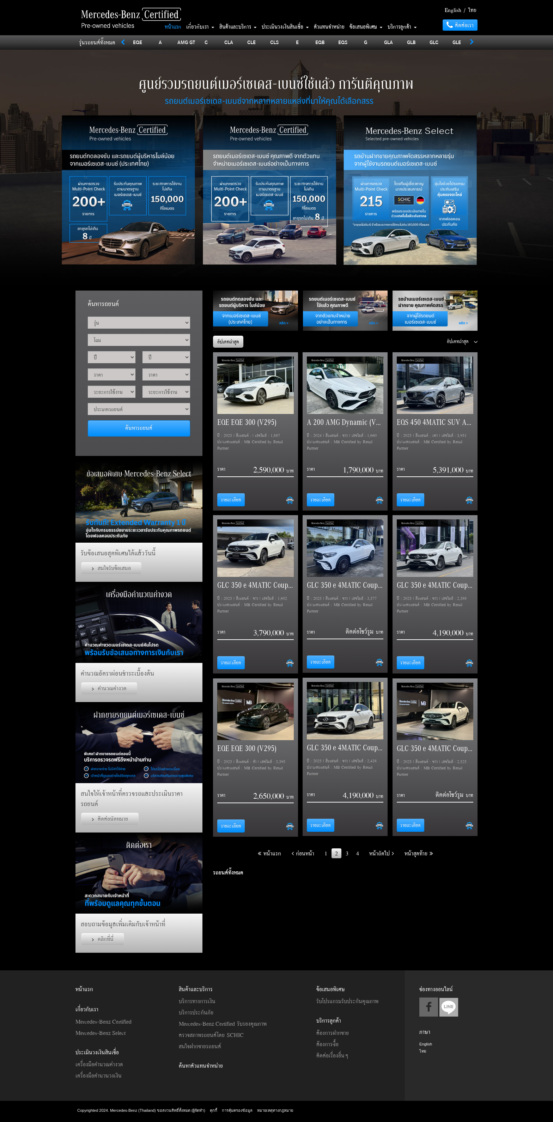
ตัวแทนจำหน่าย (329, 26)
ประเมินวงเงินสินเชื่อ (285, 26)
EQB (320, 42)
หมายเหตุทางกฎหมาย (275, 1110)
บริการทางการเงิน (197, 1001)
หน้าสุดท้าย (419, 853)
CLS (274, 42)
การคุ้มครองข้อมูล (237, 1110)
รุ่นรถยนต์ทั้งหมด (97, 42)
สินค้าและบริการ (238, 26)
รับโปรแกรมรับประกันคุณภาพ (347, 1001)
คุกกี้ (213, 1110)
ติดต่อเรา (460, 25)
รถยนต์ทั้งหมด (228, 872)
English (453, 9)
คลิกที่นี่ (103, 939)
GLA (388, 42)
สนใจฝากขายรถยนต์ (200, 1046)
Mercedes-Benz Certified (103, 1021)
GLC (434, 42)
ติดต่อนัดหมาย (110, 818)
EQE (137, 42)
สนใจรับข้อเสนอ (111, 568)
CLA (228, 42)
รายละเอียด (231, 500)
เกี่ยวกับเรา (200, 26)
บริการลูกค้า (402, 26)
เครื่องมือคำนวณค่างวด (99, 1064)
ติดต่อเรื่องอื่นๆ (332, 1055)
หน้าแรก (173, 26)
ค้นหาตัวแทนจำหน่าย (201, 1065)
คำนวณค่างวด (109, 688)
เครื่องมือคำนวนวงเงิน (98, 1075)
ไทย (472, 9)
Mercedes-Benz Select (100, 1032)
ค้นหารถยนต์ (138, 427)
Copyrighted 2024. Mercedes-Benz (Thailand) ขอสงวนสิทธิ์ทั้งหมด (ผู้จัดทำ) (141, 1110)
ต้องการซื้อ (327, 1044)
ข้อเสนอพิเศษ (366, 26)
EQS (342, 42)
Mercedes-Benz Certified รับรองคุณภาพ (223, 1023)
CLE (251, 42)
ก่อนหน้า (303, 853)
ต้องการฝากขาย (332, 1032)
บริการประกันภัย (196, 1012)
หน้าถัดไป (381, 853)
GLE (456, 42)
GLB (411, 42)
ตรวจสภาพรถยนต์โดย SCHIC (211, 1035)
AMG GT (186, 42)
